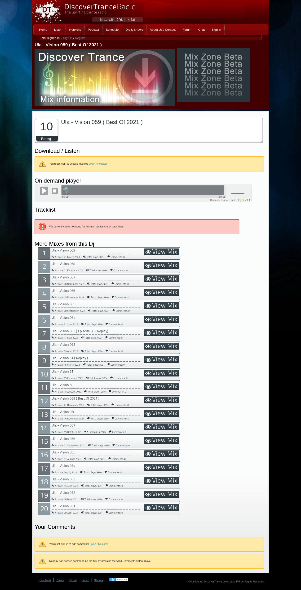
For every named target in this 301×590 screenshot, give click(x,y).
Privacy (60, 580)
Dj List (73, 580)
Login (92, 163)
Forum (85, 580)
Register (80, 38)
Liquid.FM (234, 581)
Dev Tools (45, 580)
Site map (99, 580)
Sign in (67, 38)
